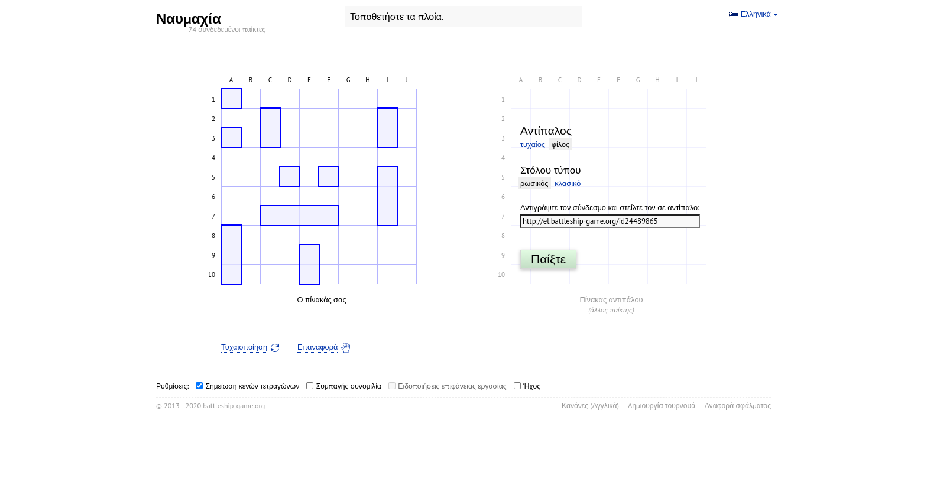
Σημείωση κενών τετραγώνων (253, 386)
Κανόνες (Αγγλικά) (590, 405)
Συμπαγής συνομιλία (348, 386)
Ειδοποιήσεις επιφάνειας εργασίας (452, 386)
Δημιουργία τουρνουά (661, 405)
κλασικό (568, 183)
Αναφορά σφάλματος (738, 405)
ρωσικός (534, 183)
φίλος (561, 144)
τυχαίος (532, 144)
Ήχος (531, 386)
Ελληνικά (756, 14)
